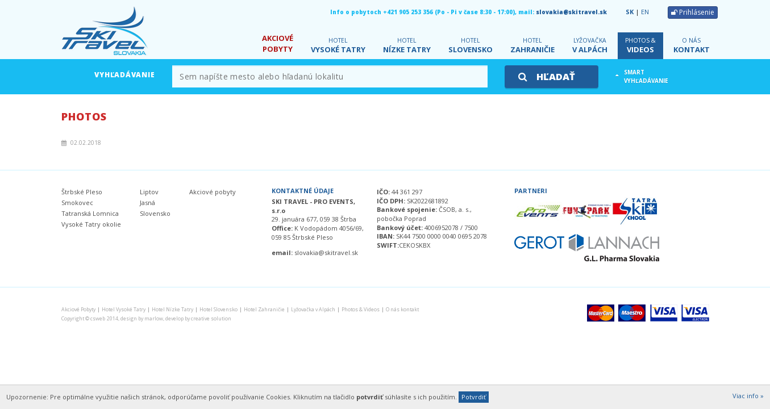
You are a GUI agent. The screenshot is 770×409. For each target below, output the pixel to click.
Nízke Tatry (407, 45)
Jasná (147, 202)
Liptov (149, 191)
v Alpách (589, 45)
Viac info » (748, 395)
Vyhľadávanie (124, 75)
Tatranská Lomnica (90, 213)
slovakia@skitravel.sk (571, 12)
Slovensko (470, 45)
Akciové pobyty (212, 191)
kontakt (691, 45)
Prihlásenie (692, 12)
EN (645, 11)
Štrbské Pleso (81, 191)
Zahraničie (532, 45)
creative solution (211, 318)
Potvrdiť (473, 397)
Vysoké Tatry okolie (91, 224)
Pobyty (277, 43)
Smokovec (77, 202)
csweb (97, 318)
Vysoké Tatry (338, 45)
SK (630, 11)
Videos (640, 45)
